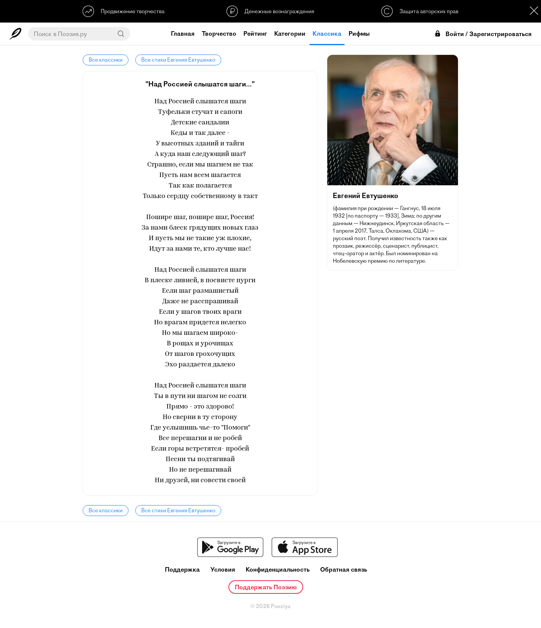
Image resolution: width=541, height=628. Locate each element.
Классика (327, 33)
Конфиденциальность (278, 569)
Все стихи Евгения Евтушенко (178, 59)
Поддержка (182, 569)
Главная (183, 33)
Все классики (105, 59)
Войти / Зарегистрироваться (483, 34)
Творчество (219, 33)
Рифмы (359, 33)
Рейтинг (255, 33)
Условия (222, 569)
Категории (289, 33)
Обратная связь (343, 569)
